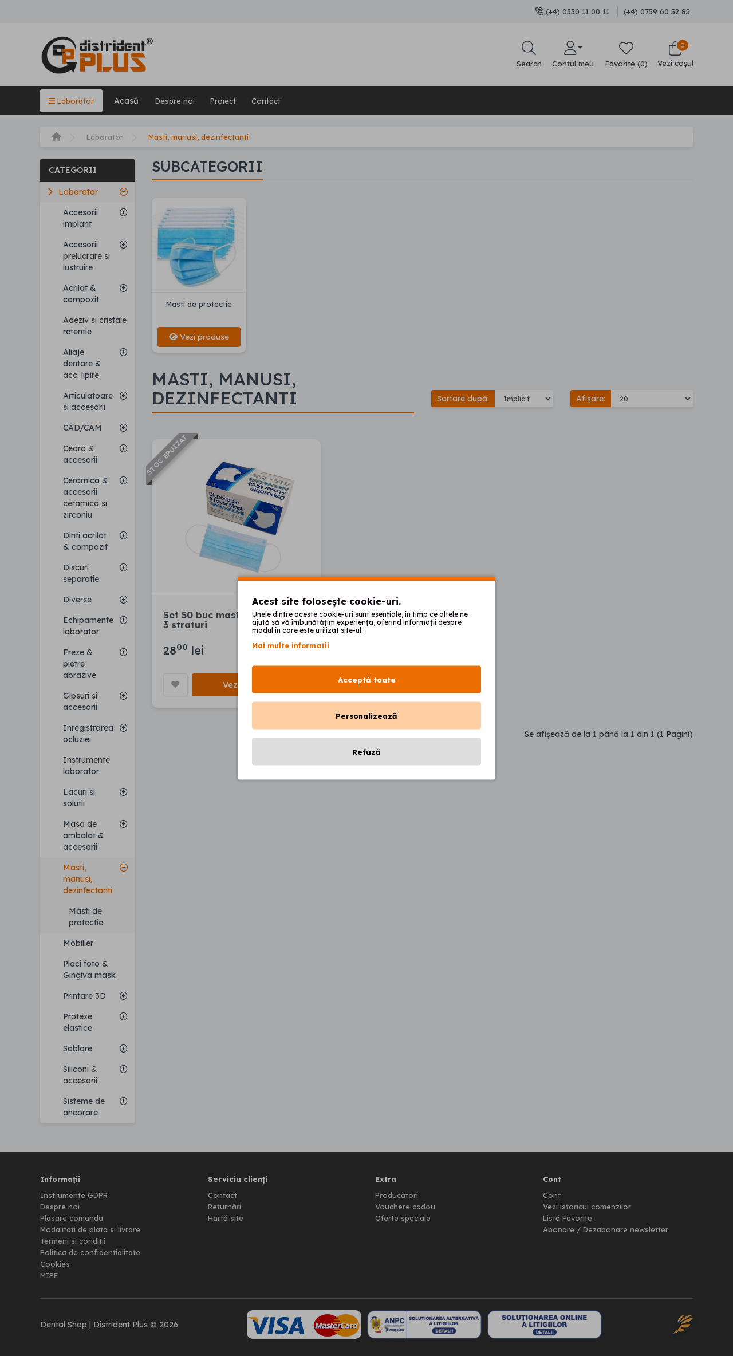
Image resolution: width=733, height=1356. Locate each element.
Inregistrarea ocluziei (88, 733)
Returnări (225, 1206)
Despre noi (179, 101)
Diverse (77, 599)
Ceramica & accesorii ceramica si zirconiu (85, 497)
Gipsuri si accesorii (80, 701)
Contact (277, 101)
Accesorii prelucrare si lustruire (86, 256)
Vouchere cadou (406, 1206)
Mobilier (78, 943)
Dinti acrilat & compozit (85, 541)
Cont (552, 1195)
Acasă (129, 101)
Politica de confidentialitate (92, 1252)
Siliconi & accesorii (80, 1075)
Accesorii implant (80, 218)
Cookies (55, 1264)
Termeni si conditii (74, 1241)
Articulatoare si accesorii (88, 401)
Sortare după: (463, 399)
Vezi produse (199, 337)
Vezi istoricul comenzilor (588, 1206)
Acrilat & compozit (81, 294)
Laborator (73, 101)
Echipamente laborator (88, 626)
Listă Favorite (569, 1218)
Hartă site (227, 1218)
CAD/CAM (82, 428)
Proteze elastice (77, 1022)
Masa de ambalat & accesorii (83, 835)
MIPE (51, 1275)
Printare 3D (84, 996)
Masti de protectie (86, 917)
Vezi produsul (252, 686)
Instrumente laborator (86, 765)
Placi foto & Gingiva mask (89, 969)
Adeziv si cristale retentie (95, 326)
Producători (397, 1195)
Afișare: (590, 399)
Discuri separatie (81, 573)
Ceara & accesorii (80, 454)
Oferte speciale (404, 1218)
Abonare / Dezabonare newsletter (608, 1229)
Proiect (231, 101)
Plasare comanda (74, 1218)
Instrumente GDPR (76, 1195)
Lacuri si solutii (79, 798)
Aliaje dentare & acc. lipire (82, 363)
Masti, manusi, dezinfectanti (204, 137)
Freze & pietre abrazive (79, 663)
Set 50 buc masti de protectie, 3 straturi (235, 621)
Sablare (77, 1048)
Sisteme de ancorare (84, 1107)
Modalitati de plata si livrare (93, 1229)
